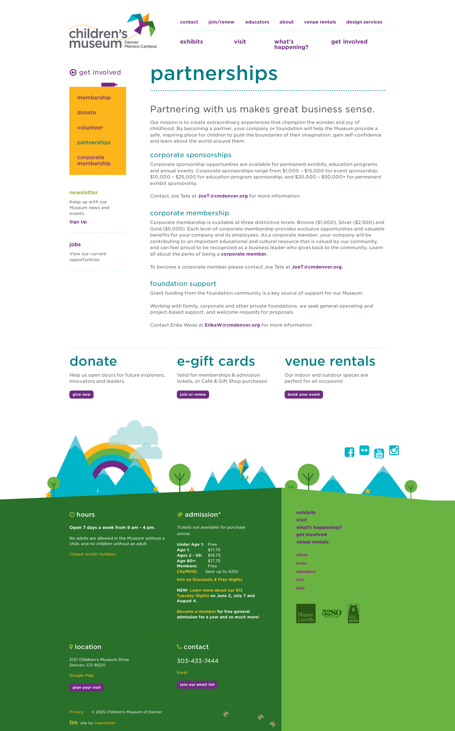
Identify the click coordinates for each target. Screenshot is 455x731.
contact (189, 22)
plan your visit (87, 687)
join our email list (197, 684)
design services (364, 22)
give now (81, 394)
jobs (300, 588)
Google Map (81, 675)
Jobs (75, 244)
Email (182, 672)
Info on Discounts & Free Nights (209, 579)
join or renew (193, 394)
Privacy (76, 712)
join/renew (221, 22)
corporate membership (94, 160)
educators (257, 22)
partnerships (94, 142)
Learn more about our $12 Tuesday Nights (210, 593)
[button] (349, 452)
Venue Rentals (320, 22)
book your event (304, 394)
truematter (105, 723)
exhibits (191, 41)
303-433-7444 (197, 660)
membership (94, 98)
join (300, 579)
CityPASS (186, 571)
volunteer (90, 128)
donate (86, 112)
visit (240, 41)
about (286, 22)
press (301, 563)
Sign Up (78, 221)
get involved (349, 41)
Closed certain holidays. (93, 554)
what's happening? (291, 44)
